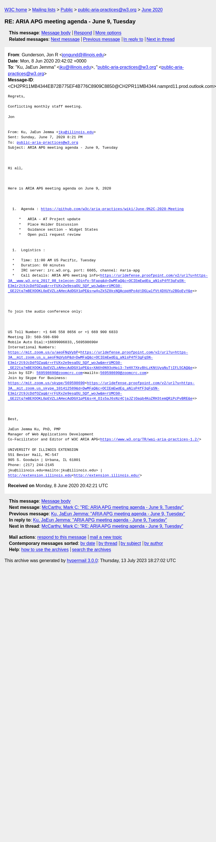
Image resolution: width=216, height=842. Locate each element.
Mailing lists (43, 9)
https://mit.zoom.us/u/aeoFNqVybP (43, 352)
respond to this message (61, 537)
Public (67, 9)
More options (108, 32)
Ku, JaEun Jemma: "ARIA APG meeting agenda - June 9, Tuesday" (118, 513)
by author (153, 543)
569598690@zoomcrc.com (59, 373)
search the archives (91, 549)
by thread (108, 543)
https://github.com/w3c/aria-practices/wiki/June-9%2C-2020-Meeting (112, 209)
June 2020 (152, 9)
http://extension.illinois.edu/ (107, 475)
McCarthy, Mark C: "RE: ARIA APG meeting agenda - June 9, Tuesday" (113, 507)
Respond (83, 32)
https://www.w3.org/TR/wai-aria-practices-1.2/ (149, 439)
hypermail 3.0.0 (82, 560)
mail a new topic (106, 537)
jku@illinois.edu (75, 67)
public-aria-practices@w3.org (107, 9)
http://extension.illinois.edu (40, 475)
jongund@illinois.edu (83, 54)
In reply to (133, 39)
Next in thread (160, 39)
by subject (131, 543)
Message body (56, 32)
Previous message (101, 39)
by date (87, 543)
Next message (65, 39)
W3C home (16, 9)
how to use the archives (45, 549)
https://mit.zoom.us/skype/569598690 (46, 383)
